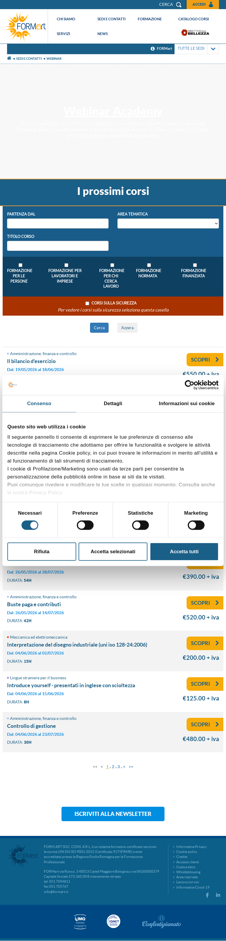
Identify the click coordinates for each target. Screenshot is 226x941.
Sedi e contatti (111, 19)
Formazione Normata (147, 273)
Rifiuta (41, 551)
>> (131, 766)
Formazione (150, 19)
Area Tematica (132, 214)
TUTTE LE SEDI (197, 49)
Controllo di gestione (31, 726)
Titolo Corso (20, 236)
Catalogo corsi (193, 19)
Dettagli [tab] (113, 403)
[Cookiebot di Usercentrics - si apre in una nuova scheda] (193, 385)
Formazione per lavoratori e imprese (65, 276)
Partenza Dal (21, 214)
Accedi (199, 4)
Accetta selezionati (113, 551)
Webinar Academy (113, 111)
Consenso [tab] (39, 403)
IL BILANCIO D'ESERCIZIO (31, 361)
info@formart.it (56, 892)
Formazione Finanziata (193, 273)
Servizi (63, 34)
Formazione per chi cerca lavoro (111, 279)
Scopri (205, 360)
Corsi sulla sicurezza (114, 303)
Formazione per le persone (19, 276)
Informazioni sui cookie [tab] (187, 403)
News (102, 34)
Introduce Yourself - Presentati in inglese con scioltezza (71, 685)
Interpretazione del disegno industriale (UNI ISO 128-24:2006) (77, 645)
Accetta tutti (184, 551)
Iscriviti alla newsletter (113, 814)
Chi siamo (66, 19)
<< (95, 766)
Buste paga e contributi (34, 604)
